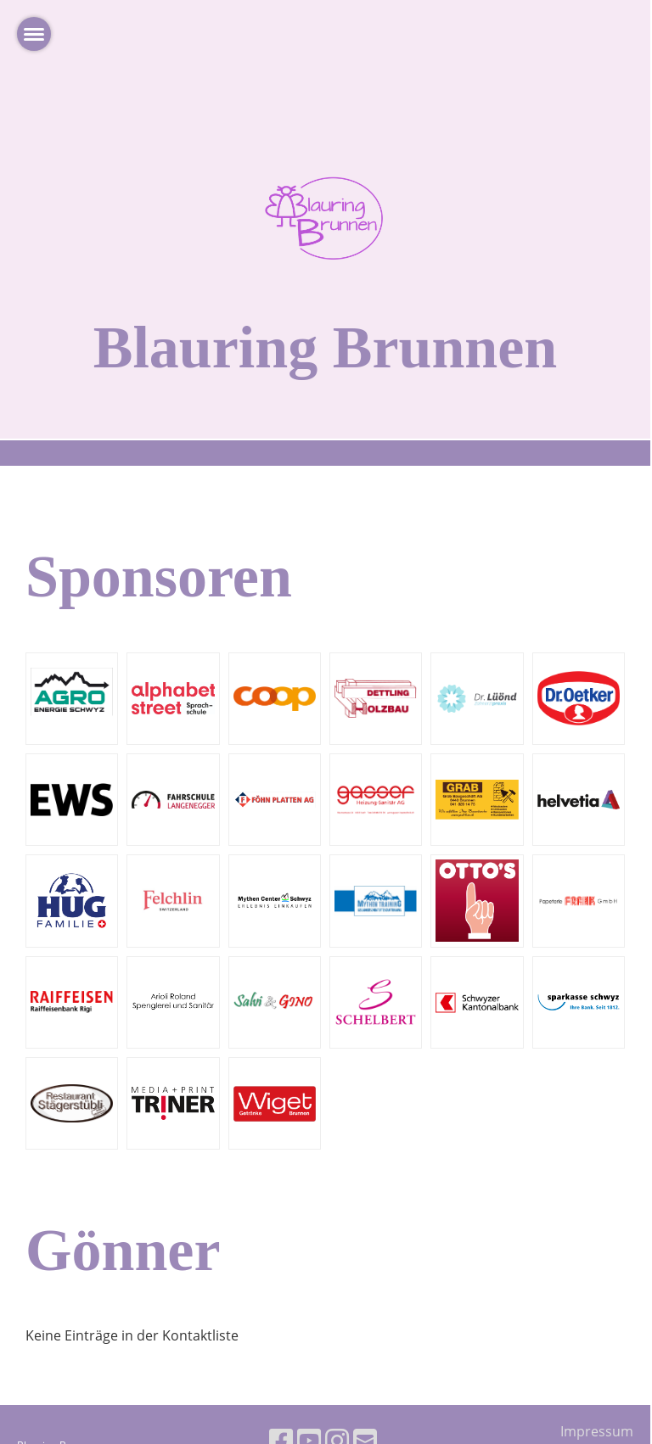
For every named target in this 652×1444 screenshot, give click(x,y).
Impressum (596, 1431)
